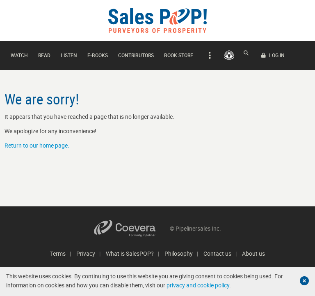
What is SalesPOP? (130, 253)
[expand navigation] (208, 53)
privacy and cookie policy (198, 285)
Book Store (178, 53)
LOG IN (295, 53)
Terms (58, 253)
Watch (19, 53)
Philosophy (178, 253)
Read (44, 53)
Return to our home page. (37, 141)
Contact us (217, 253)
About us (253, 253)
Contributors (136, 53)
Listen (69, 53)
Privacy (85, 253)
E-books (97, 53)
